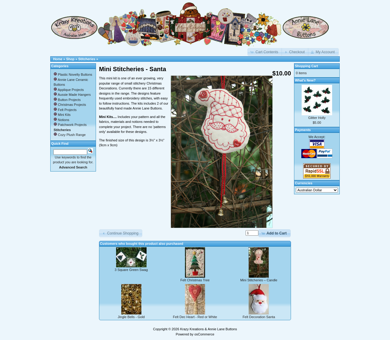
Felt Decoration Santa (259, 317)
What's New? (305, 80)
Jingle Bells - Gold (131, 317)
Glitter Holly (317, 118)
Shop (70, 59)
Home (57, 59)
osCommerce (204, 334)
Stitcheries (86, 59)
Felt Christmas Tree (195, 280)
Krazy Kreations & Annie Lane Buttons (208, 329)
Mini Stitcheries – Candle (258, 280)
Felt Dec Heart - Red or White (195, 317)
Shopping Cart (306, 66)
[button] (264, 52)
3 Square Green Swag (131, 270)
